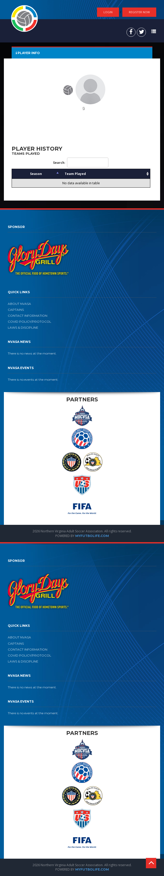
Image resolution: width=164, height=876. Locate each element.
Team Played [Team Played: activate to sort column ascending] (75, 174)
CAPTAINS (16, 310)
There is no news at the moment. (32, 353)
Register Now (139, 12)
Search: (80, 162)
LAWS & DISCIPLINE (23, 327)
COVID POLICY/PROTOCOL (29, 321)
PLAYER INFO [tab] (28, 53)
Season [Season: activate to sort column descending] (36, 174)
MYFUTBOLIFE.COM (92, 536)
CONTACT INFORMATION (27, 316)
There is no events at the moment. (33, 379)
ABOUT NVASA (19, 304)
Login (108, 12)
